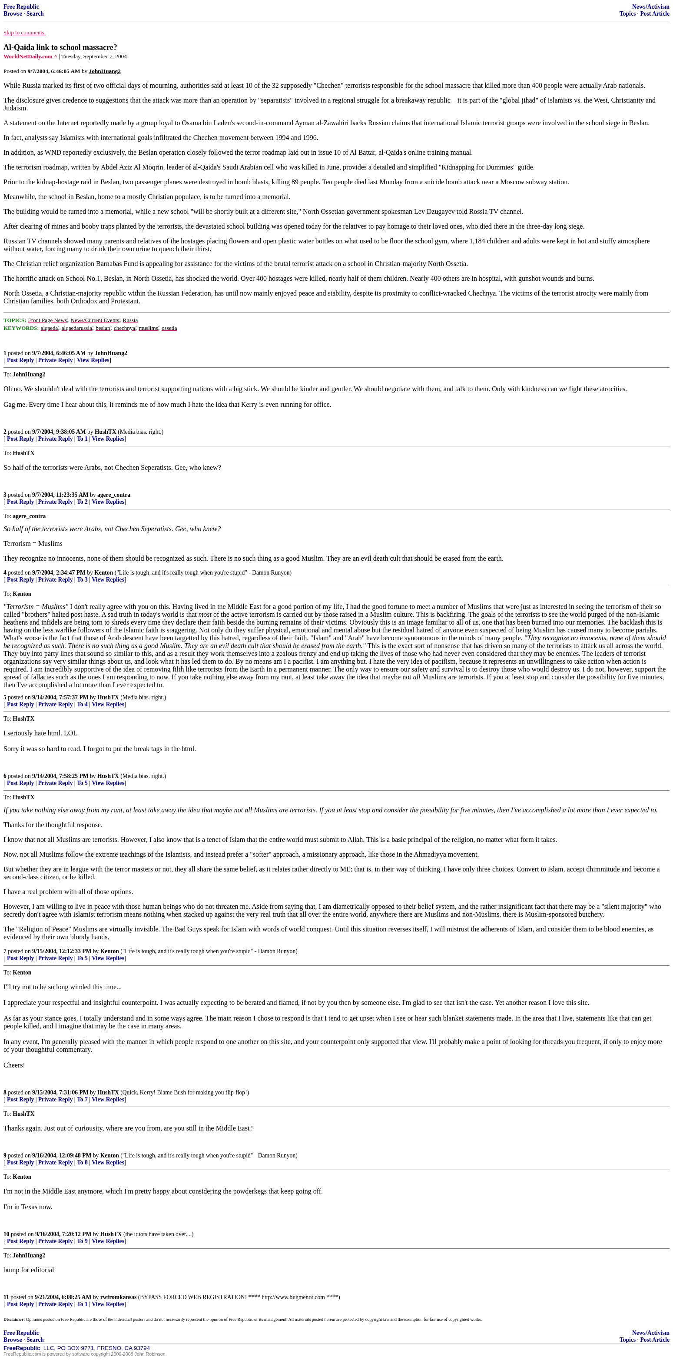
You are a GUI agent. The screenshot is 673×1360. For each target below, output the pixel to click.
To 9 (82, 1241)
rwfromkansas (118, 1297)
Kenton (103, 572)
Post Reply (20, 360)
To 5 (82, 783)
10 (6, 1234)
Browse (12, 13)
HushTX (105, 432)
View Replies (93, 360)
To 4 (82, 704)
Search (35, 13)
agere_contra (113, 495)
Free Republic (21, 6)
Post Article (655, 13)
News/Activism (651, 6)
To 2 (82, 502)
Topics (628, 13)
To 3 (82, 579)
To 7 (82, 1099)
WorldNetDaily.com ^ (30, 56)
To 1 (82, 439)
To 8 (82, 1162)
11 (6, 1297)
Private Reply (55, 360)
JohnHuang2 (111, 353)
